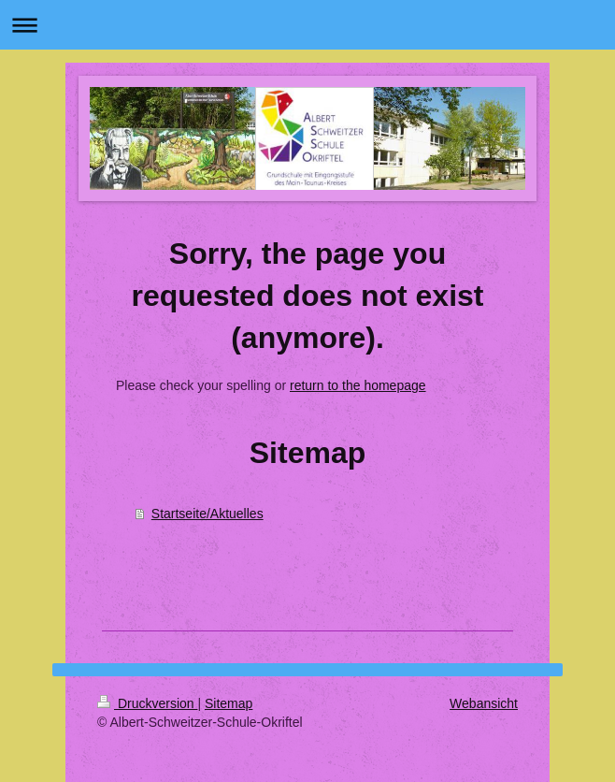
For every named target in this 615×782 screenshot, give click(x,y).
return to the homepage (358, 385)
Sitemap (228, 703)
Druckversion (147, 703)
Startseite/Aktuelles (207, 513)
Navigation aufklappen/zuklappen (307, 25)
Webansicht (484, 703)
